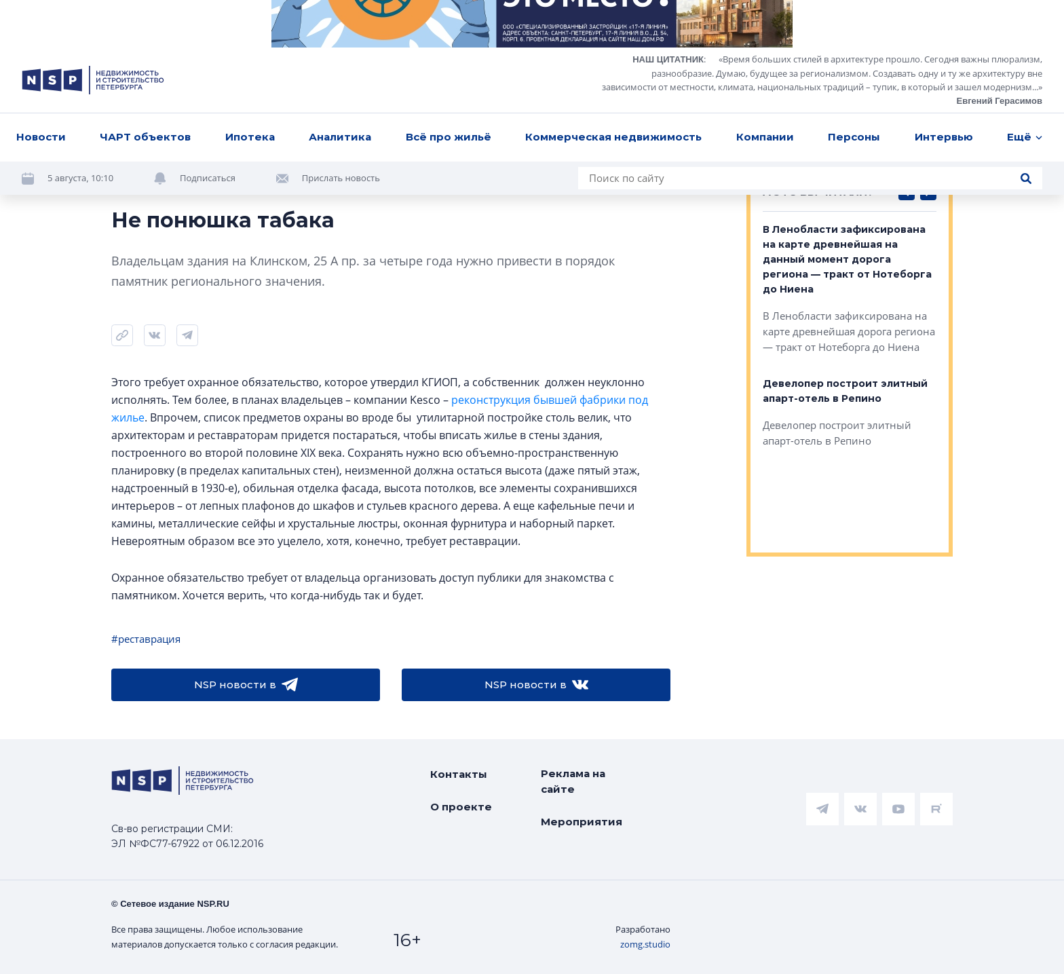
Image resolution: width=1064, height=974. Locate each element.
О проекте (461, 806)
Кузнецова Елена (153, 176)
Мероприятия (581, 821)
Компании (765, 21)
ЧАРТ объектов (145, 21)
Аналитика (340, 21)
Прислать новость (341, 62)
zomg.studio (645, 944)
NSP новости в (246, 685)
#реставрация (145, 638)
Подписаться (207, 62)
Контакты (458, 774)
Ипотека (250, 21)
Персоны (854, 21)
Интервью (944, 21)
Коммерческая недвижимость (613, 21)
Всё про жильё (448, 21)
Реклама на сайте (573, 781)
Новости (41, 21)
